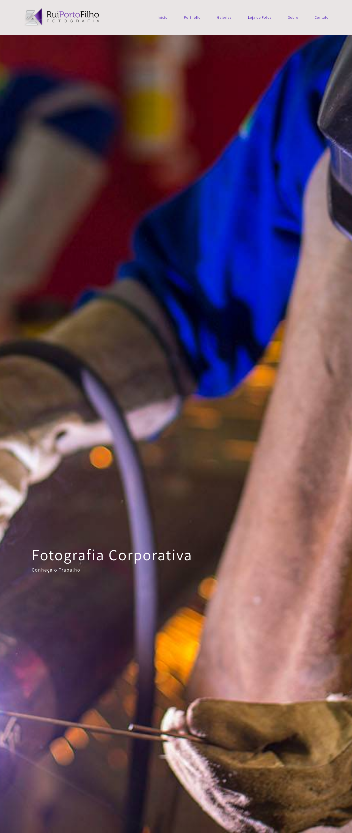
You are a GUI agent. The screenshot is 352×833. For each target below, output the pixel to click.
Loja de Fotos (260, 17)
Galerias (224, 17)
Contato (322, 17)
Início (162, 17)
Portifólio (192, 17)
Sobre (293, 17)
